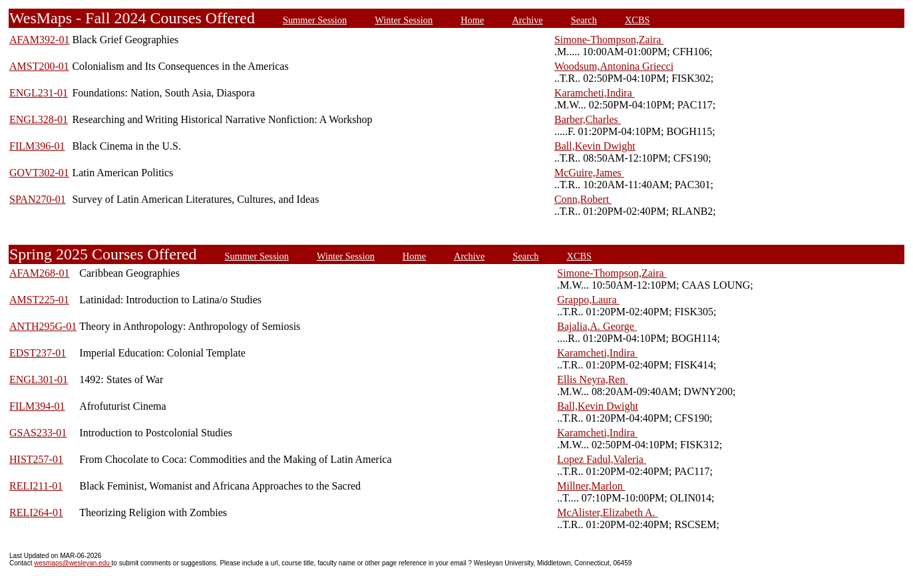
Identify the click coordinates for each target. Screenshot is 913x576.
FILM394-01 (37, 406)
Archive (527, 20)
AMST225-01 (39, 299)
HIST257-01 (36, 459)
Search (584, 20)
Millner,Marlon (591, 486)
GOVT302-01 (39, 172)
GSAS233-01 (38, 432)
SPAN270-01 (37, 199)
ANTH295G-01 (43, 326)
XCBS (637, 20)
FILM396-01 (37, 146)
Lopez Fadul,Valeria (601, 459)
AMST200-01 (39, 66)
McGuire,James (589, 172)
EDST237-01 (37, 353)
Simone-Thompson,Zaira (608, 39)
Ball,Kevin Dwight (595, 146)
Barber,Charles (587, 119)
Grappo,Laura (588, 299)
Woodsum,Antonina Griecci (613, 66)
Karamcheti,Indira (594, 92)
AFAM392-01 (39, 39)
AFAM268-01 (39, 273)
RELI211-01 (36, 486)
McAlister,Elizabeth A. (607, 512)
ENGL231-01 (38, 92)
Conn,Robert (583, 199)
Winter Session (404, 20)
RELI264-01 (36, 512)
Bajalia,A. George (597, 326)
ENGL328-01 (38, 119)
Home (472, 20)
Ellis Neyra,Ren (592, 379)
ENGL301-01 (38, 379)
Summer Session (315, 20)
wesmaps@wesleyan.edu (72, 563)
